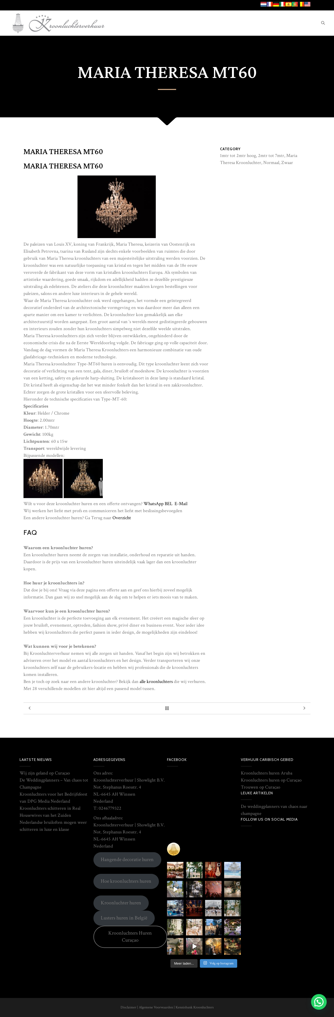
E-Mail (181, 504)
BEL (168, 504)
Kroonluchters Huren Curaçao (130, 936)
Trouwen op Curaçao (260, 787)
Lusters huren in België (124, 918)
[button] (319, 1002)
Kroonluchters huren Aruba (266, 773)
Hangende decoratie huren (127, 859)
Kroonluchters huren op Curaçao (271, 780)
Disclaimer (128, 1007)
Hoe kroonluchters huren (126, 881)
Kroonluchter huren (121, 902)
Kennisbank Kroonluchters (195, 1007)
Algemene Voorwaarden (156, 1007)
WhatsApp (154, 504)
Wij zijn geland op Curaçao (45, 773)
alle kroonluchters (156, 682)
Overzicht (121, 518)
